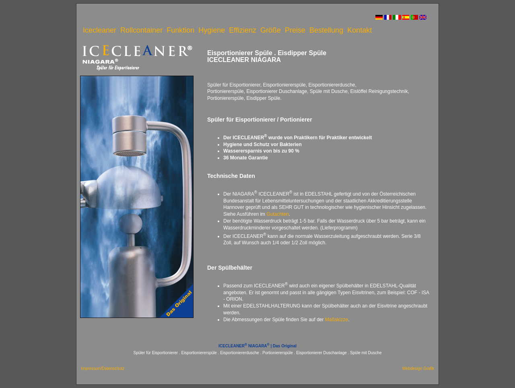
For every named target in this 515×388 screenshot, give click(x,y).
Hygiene (211, 30)
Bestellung (326, 30)
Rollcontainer (141, 30)
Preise (295, 30)
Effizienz (242, 30)
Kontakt (359, 30)
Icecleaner (99, 30)
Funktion (180, 30)
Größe (270, 30)
